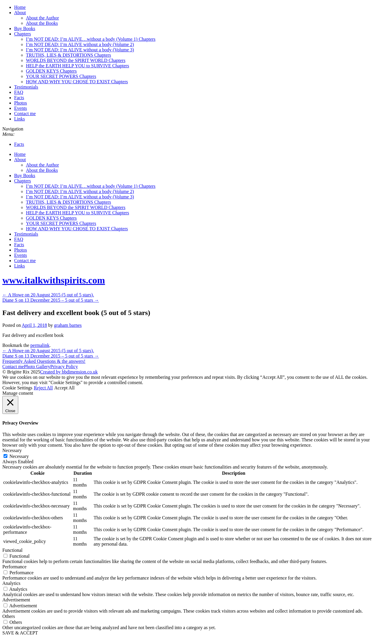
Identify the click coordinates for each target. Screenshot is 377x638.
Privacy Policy (64, 366)
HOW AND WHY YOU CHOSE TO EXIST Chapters (77, 81)
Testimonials (26, 86)
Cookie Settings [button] (17, 387)
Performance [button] (14, 566)
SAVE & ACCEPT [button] (20, 632)
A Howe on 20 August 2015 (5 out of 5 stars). (48, 294)
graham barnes (68, 325)
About (20, 12)
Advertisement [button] (16, 599)
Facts (19, 97)
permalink (39, 345)
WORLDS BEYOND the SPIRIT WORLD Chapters (75, 60)
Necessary (19, 456)
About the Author (42, 17)
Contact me (25, 113)
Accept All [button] (64, 387)
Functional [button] (12, 550)
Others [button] (8, 616)
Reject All (43, 387)
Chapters (22, 33)
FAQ (18, 92)
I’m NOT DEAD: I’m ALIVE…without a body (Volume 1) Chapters (91, 39)
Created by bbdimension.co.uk (69, 371)
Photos (20, 102)
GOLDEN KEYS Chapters (51, 71)
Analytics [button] (11, 583)
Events (20, 108)
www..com (53, 280)
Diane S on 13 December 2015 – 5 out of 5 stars (50, 300)
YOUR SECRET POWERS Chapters (61, 76)
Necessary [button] (12, 450)
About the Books (42, 23)
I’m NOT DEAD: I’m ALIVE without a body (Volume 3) (80, 49)
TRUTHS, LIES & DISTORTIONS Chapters (68, 55)
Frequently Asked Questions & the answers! (43, 361)
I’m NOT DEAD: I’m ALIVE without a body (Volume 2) (80, 44)
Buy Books (24, 28)
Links (19, 118)
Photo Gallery (37, 366)
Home (20, 7)
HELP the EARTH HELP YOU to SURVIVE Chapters (77, 65)
